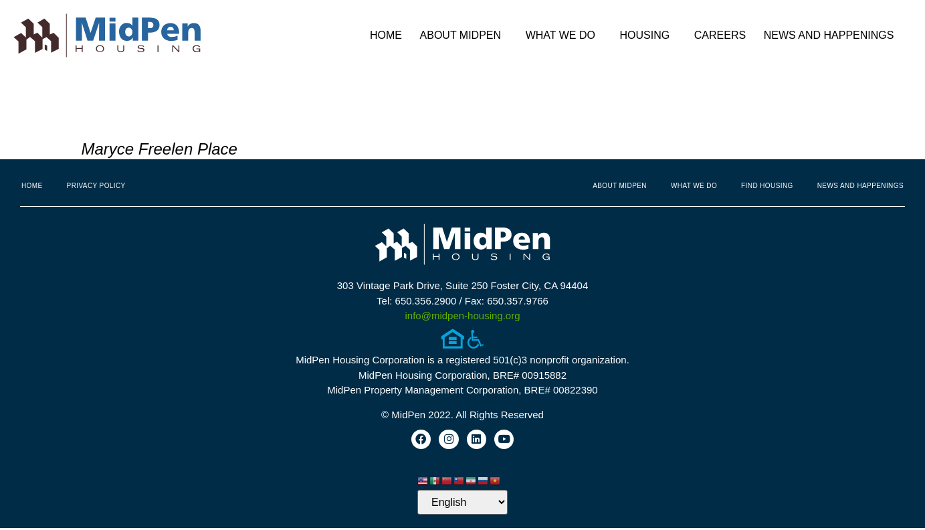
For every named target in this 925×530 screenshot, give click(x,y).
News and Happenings (832, 35)
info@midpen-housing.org (462, 315)
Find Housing (767, 185)
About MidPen (464, 35)
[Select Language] (462, 504)
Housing (648, 35)
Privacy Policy (96, 185)
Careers (720, 35)
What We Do (564, 35)
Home (386, 35)
